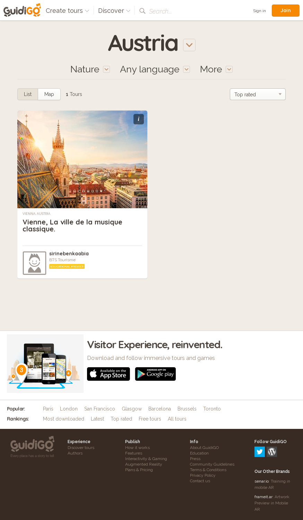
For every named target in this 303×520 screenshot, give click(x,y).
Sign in (259, 10)
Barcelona (159, 409)
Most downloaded (63, 419)
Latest (97, 419)
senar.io (261, 451)
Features (133, 453)
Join (285, 10)
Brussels (187, 409)
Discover (114, 10)
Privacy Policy (203, 475)
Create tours (67, 10)
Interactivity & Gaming (146, 458)
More (216, 69)
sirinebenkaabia (69, 253)
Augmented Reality (143, 464)
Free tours (150, 419)
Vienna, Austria (36, 213)
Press (195, 458)
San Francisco (99, 409)
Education (199, 453)
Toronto (212, 409)
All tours (177, 419)
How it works (137, 447)
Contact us (200, 480)
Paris (48, 409)
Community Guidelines (212, 464)
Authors (75, 453)
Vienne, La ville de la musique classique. (72, 225)
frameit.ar (263, 467)
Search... (160, 11)
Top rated (121, 419)
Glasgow (132, 409)
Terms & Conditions (208, 469)
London (69, 409)
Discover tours (81, 447)
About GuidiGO (204, 447)
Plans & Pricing (139, 469)
